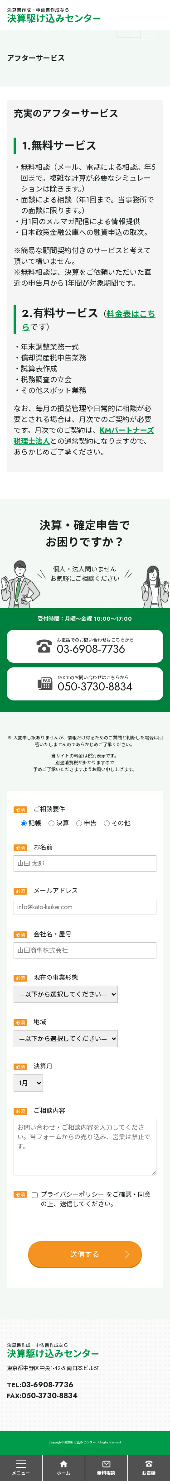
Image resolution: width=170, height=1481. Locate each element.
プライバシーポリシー (72, 1194)
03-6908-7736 (91, 649)
